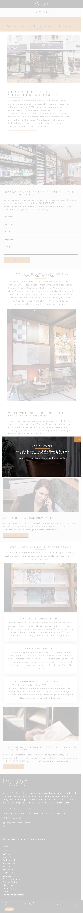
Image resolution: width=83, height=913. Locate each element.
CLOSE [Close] (77, 439)
